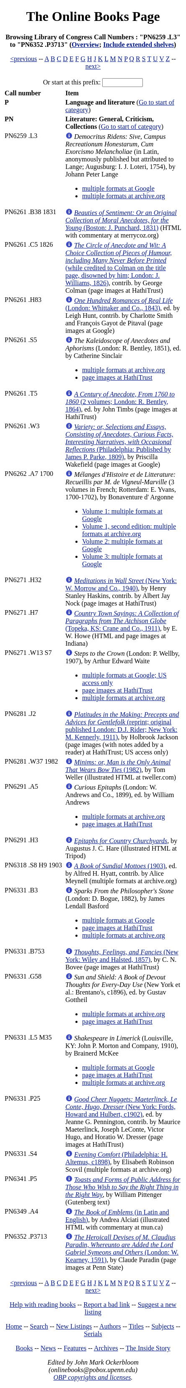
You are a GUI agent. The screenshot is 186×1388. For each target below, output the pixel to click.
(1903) (119, 865)
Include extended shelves (138, 44)
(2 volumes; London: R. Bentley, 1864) (120, 402)
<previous (23, 58)
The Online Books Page (93, 16)
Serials (93, 1333)
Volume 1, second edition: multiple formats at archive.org (129, 530)
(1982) (117, 766)
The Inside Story (148, 1348)
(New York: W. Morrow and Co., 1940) (121, 584)
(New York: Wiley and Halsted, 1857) (121, 955)
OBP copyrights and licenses (92, 1377)
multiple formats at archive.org (123, 195)
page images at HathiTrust (117, 377)
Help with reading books (43, 1304)
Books (24, 1348)
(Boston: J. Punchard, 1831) (121, 220)
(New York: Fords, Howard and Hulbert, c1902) (121, 1107)
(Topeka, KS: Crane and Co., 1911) (122, 621)
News (48, 1348)
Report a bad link (106, 1304)
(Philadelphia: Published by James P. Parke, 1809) (119, 441)
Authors (110, 1326)
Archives (106, 1348)
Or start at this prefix (71, 82)
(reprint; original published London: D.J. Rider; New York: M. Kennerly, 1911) (122, 726)
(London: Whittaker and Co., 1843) (119, 304)
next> (93, 66)
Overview (85, 44)
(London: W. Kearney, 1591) (121, 1248)
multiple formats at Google (118, 188)
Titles (136, 1326)
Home (14, 1326)
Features (75, 1348)
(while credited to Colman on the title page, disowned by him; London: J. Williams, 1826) (118, 264)
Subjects (163, 1326)
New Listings (74, 1326)
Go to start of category (131, 126)
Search (39, 1326)
